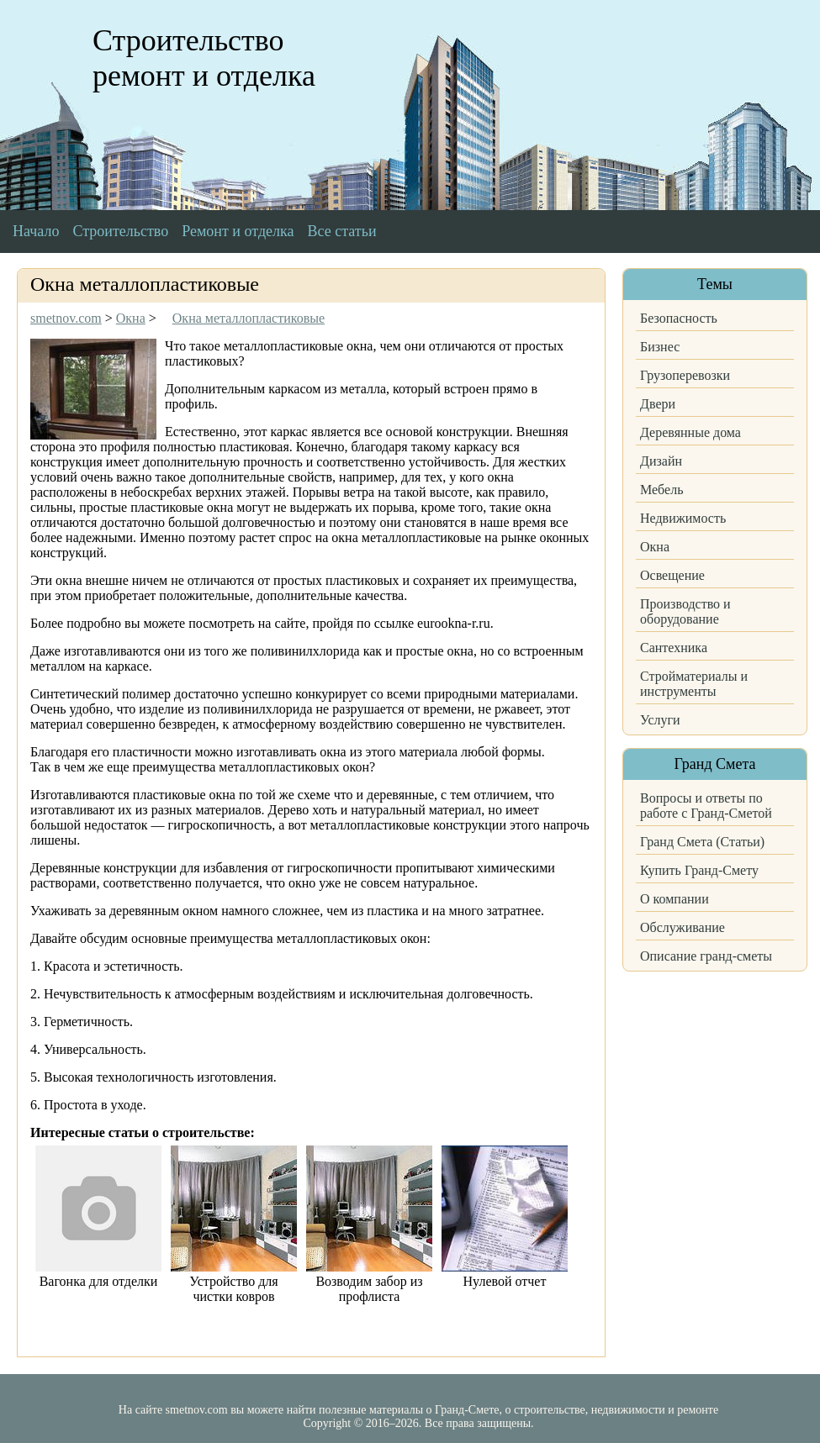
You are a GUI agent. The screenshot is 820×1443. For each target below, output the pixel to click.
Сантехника (673, 647)
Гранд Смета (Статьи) (702, 842)
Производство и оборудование (685, 611)
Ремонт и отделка (238, 231)
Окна (654, 547)
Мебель (661, 489)
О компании (674, 899)
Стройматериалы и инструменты (694, 683)
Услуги (660, 720)
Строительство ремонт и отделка (204, 58)
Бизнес (660, 347)
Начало (36, 231)
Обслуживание (682, 927)
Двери (657, 404)
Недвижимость (683, 518)
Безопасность (678, 318)
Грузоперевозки (685, 375)
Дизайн (661, 461)
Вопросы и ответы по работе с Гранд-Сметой (706, 805)
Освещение (672, 575)
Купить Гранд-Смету (699, 870)
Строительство (120, 231)
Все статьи (342, 231)
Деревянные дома (690, 432)
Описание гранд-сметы (706, 956)
